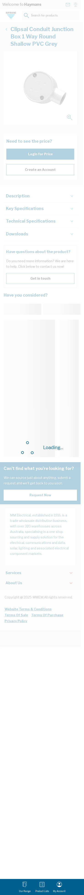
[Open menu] (24, 887)
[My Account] (59, 887)
